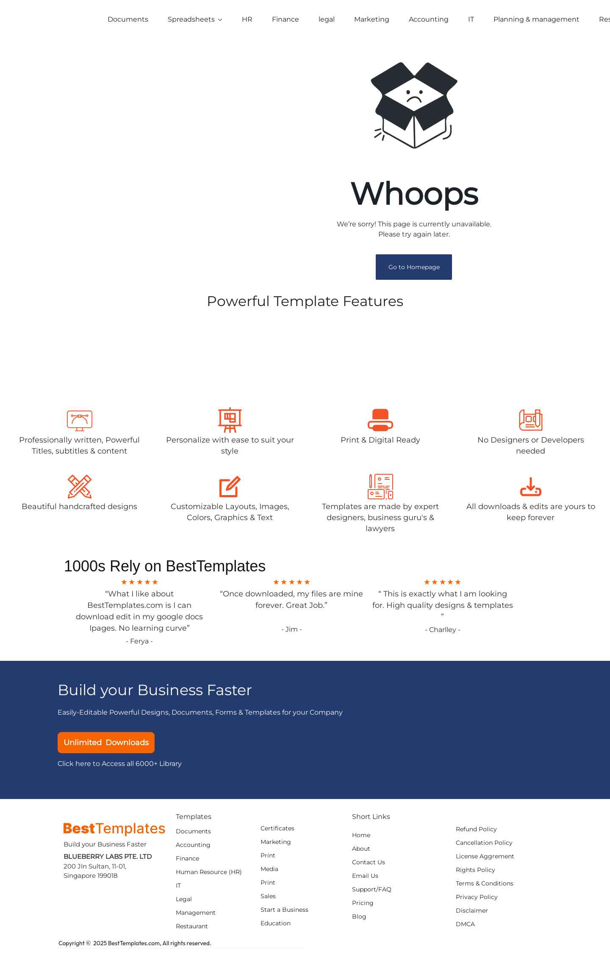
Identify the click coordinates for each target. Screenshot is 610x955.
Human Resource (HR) (209, 875)
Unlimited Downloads (106, 745)
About (361, 851)
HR (247, 19)
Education (276, 926)
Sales (268, 899)
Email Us (365, 879)
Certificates (277, 831)
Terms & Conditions (484, 886)
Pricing (363, 906)
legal (327, 19)
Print (268, 858)
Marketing (371, 19)
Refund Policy (476, 832)
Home (361, 838)
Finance (285, 19)
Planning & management (537, 19)
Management (196, 915)
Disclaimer (472, 913)
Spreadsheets (195, 19)
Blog (359, 919)
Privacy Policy (477, 900)
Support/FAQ (371, 892)
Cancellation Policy (484, 845)
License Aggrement (485, 859)
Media (269, 872)
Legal (184, 902)
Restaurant (192, 929)
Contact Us (368, 865)
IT (471, 19)
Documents (128, 19)
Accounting (429, 19)
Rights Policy (475, 873)
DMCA (465, 927)
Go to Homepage (414, 270)
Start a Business (284, 912)
